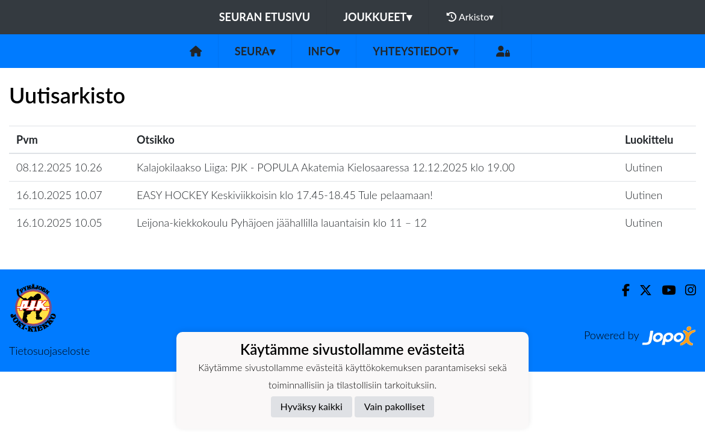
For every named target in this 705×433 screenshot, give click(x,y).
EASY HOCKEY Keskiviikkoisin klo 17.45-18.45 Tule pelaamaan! (285, 194)
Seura (255, 51)
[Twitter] (641, 290)
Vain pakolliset (394, 406)
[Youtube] (663, 290)
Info (324, 51)
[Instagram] (685, 290)
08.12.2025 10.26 (59, 167)
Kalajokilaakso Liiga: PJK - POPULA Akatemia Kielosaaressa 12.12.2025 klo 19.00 (326, 167)
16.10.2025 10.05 (59, 222)
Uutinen (643, 167)
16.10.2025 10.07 (59, 194)
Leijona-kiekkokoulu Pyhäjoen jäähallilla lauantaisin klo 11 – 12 (282, 222)
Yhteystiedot (415, 51)
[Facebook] (621, 290)
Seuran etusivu (265, 16)
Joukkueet (377, 16)
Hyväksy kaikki (312, 406)
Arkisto (470, 17)
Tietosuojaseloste (49, 350)
